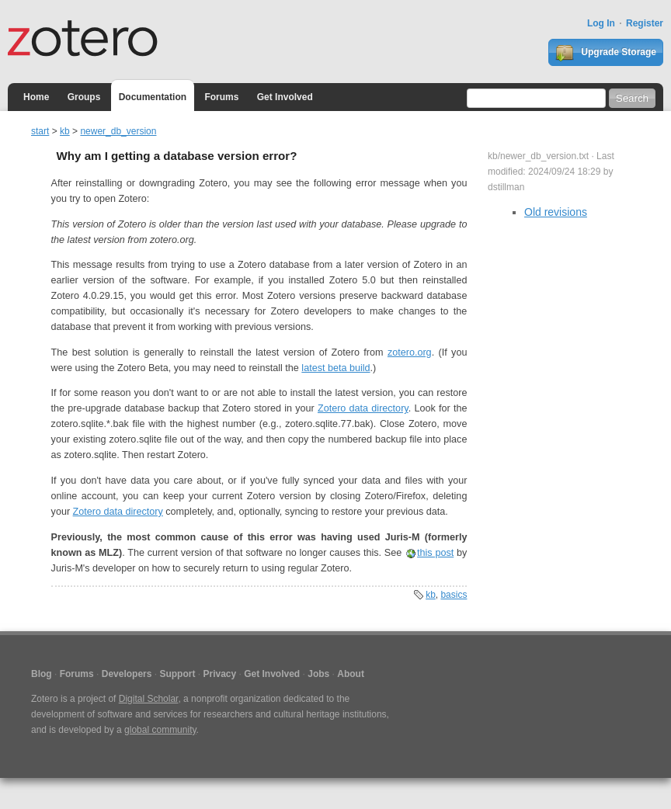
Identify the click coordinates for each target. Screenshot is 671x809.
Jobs (318, 673)
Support (177, 673)
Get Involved (285, 97)
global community (160, 729)
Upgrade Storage (605, 52)
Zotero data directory (363, 408)
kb (65, 131)
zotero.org (410, 352)
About (350, 673)
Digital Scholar (149, 698)
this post (435, 552)
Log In (601, 23)
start (40, 131)
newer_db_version (118, 131)
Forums (221, 97)
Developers (127, 673)
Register (644, 23)
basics (453, 594)
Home (36, 97)
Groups (84, 97)
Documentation (152, 97)
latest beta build (335, 368)
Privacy (219, 673)
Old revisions (555, 212)
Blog (41, 673)
